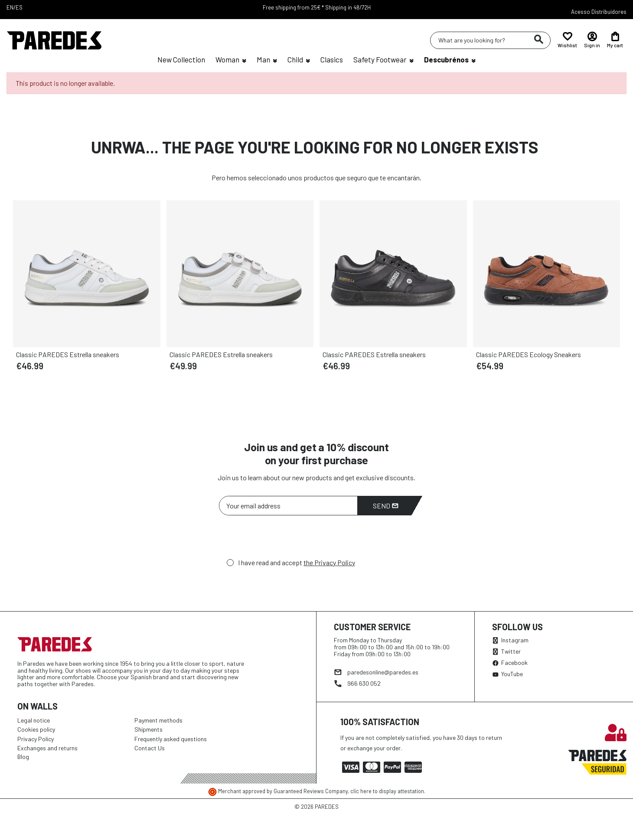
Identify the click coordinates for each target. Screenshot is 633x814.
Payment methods (158, 720)
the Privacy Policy (329, 562)
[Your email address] (288, 505)
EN (10, 7)
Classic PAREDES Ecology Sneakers (528, 354)
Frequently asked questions (170, 739)
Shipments (148, 729)
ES (19, 7)
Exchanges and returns (47, 748)
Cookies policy (36, 729)
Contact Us (149, 748)
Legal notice (33, 720)
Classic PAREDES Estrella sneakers (67, 354)
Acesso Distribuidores (598, 11)
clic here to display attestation (387, 791)
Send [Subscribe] (385, 505)
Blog (23, 756)
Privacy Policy (35, 739)
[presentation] (285, 539)
